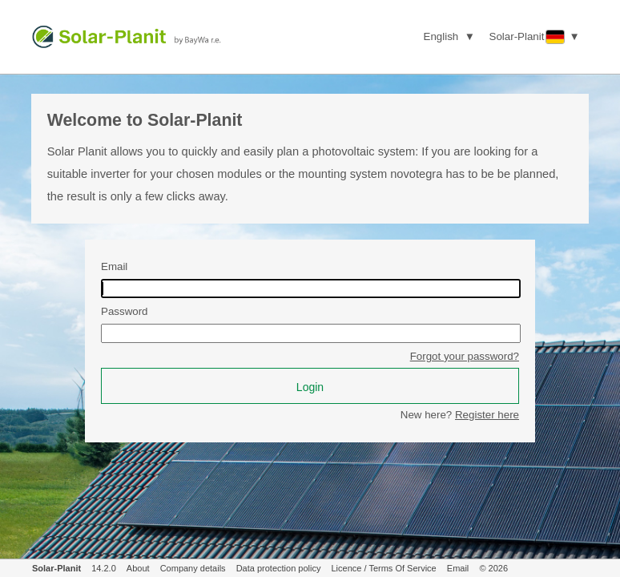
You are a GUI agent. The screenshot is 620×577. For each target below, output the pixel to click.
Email (114, 266)
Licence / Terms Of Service (384, 568)
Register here (487, 415)
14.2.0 (103, 568)
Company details (193, 568)
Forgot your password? (464, 356)
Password (124, 311)
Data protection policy (278, 568)
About (138, 568)
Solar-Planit (56, 568)
